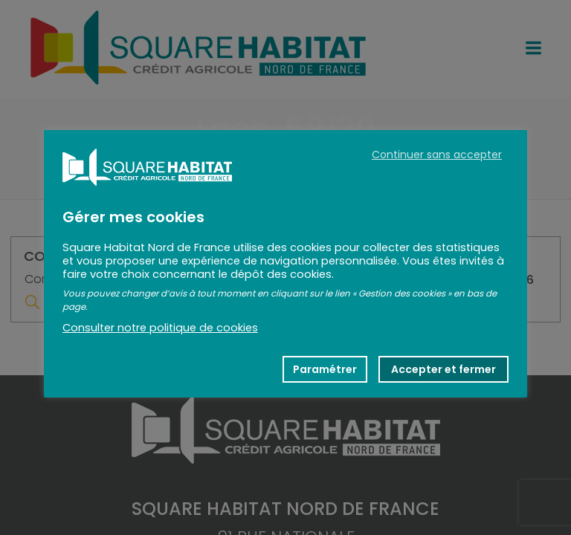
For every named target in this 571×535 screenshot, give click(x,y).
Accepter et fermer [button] (443, 369)
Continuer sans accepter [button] (437, 154)
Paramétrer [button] (325, 369)
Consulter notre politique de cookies (160, 327)
